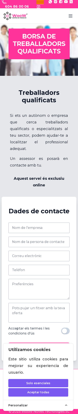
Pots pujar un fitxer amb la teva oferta (38, 310)
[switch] (65, 331)
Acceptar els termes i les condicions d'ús (29, 330)
